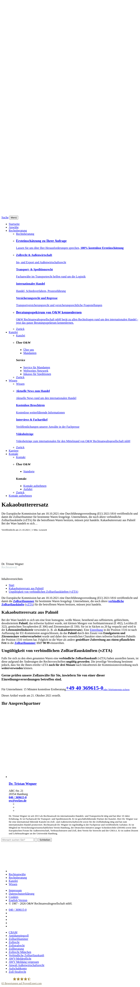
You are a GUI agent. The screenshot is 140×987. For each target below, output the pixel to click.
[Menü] (13, 218)
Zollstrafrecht (17, 945)
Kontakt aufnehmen (20, 495)
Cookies (13, 897)
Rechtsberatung (18, 230)
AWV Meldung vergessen (24, 961)
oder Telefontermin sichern (116, 689)
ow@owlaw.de (17, 800)
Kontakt (13, 453)
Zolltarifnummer (23, 601)
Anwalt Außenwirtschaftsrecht (26, 965)
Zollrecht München (20, 952)
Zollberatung (16, 948)
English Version (18, 900)
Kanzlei (13, 332)
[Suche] (17, 840)
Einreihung (96, 629)
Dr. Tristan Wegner (23, 784)
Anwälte (14, 227)
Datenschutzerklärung (21, 893)
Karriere (13, 450)
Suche (5, 217)
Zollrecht (14, 942)
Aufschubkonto (18, 968)
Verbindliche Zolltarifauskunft (26, 955)
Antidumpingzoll (19, 935)
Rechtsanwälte (17, 874)
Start (11, 585)
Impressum (15, 890)
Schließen (45, 839)
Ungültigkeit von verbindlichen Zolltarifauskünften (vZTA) (43, 591)
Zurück (20, 328)
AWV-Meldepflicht (20, 958)
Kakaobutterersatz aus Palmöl (26, 588)
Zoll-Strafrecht (17, 971)
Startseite (14, 224)
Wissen (13, 380)
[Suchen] (35, 840)
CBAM (13, 932)
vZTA (29, 604)
